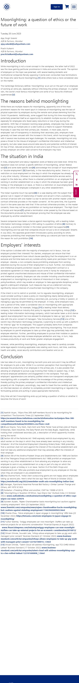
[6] (36, 193)
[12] (72, 310)
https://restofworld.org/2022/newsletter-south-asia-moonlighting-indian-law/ (37, 481)
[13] (62, 319)
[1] (39, 78)
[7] (22, 210)
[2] (13, 95)
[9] (67, 227)
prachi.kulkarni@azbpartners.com (17, 54)
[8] (63, 224)
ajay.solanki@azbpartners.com (15, 44)
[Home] (6, 7)
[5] (24, 170)
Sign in (57, 7)
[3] (5, 168)
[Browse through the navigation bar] (74, 6)
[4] (33, 168)
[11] (40, 308)
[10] (31, 238)
